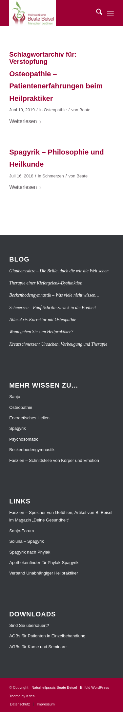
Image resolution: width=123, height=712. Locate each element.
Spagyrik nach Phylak (29, 552)
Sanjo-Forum (21, 530)
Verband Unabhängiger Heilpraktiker (43, 573)
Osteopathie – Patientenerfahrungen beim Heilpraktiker (56, 86)
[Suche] (96, 13)
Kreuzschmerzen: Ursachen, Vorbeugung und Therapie (58, 344)
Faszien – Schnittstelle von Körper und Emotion (54, 460)
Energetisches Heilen (29, 417)
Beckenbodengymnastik (31, 449)
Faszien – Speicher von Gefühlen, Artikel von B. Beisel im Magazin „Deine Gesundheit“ (60, 516)
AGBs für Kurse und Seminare (38, 646)
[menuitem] (96, 13)
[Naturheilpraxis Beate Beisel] (51, 13)
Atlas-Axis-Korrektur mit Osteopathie (42, 319)
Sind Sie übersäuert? (29, 625)
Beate (85, 109)
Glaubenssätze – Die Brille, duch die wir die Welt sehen (59, 270)
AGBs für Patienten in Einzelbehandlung (47, 635)
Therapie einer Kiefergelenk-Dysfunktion (45, 283)
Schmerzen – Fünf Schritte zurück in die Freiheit (52, 307)
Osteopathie (55, 109)
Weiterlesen (25, 121)
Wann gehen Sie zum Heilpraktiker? (41, 331)
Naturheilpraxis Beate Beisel (54, 687)
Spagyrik (17, 428)
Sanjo (14, 396)
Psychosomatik (23, 439)
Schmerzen (53, 175)
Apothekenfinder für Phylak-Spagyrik (43, 562)
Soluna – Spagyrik (26, 541)
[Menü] (110, 13)
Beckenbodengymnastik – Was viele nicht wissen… (54, 295)
